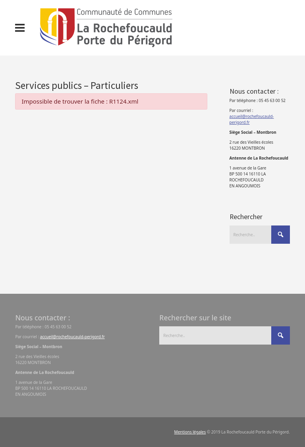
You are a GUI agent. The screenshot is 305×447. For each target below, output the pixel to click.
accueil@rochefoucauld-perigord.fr (72, 336)
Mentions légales (190, 432)
